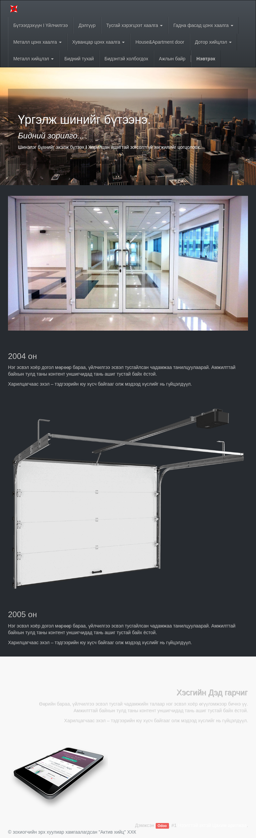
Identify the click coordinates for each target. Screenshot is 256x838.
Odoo (162, 826)
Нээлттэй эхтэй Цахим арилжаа (212, 825)
